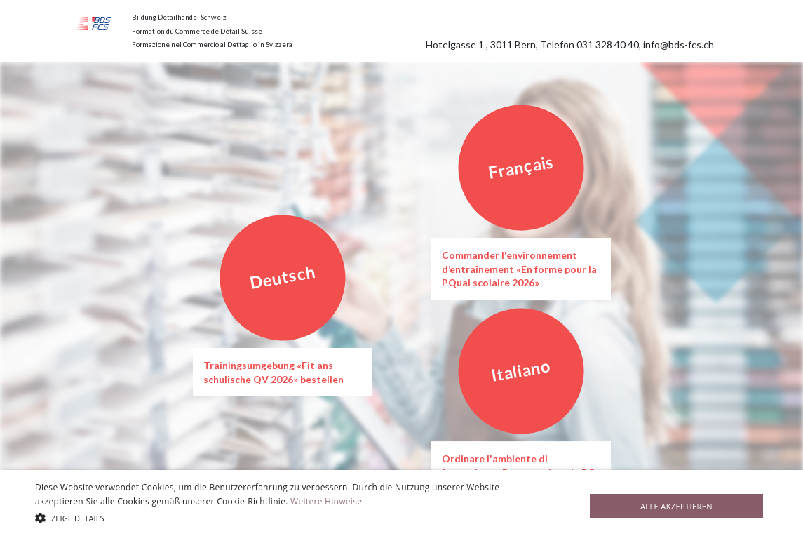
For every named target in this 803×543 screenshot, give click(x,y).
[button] (273, 518)
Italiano (521, 370)
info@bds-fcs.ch (678, 45)
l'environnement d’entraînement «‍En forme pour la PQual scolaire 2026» (519, 268)
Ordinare (464, 458)
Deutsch (282, 277)
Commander (471, 255)
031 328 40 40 (607, 45)
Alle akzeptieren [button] (676, 506)
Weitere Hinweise (326, 501)
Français (521, 167)
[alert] (401, 506)
